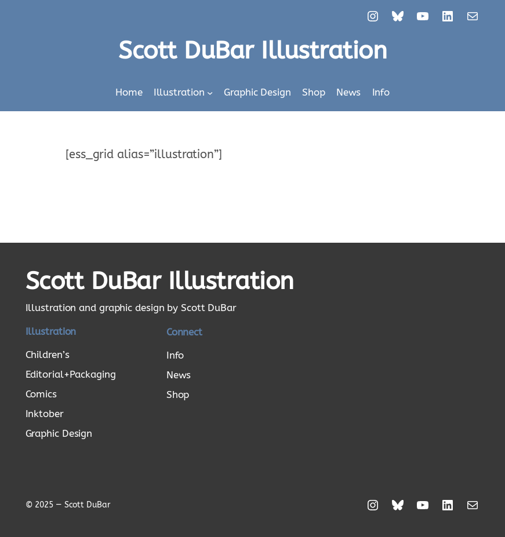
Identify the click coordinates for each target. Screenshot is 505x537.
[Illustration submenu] (210, 92)
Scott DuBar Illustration (252, 50)
